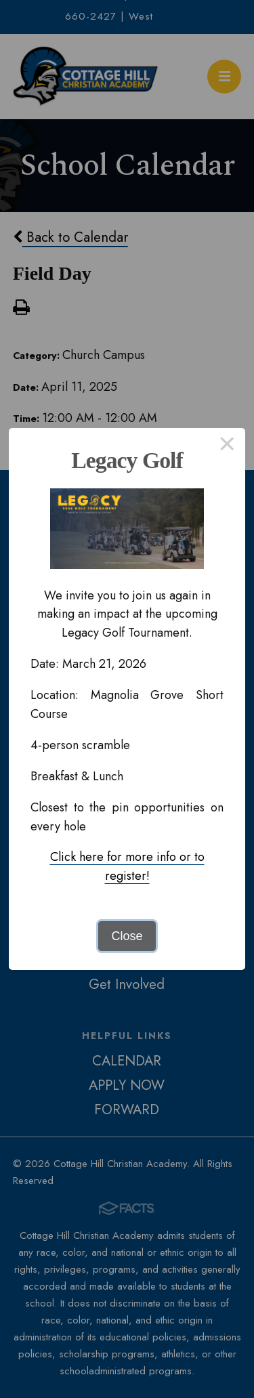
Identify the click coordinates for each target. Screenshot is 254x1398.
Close (126, 936)
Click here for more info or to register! (127, 866)
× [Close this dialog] (227, 446)
